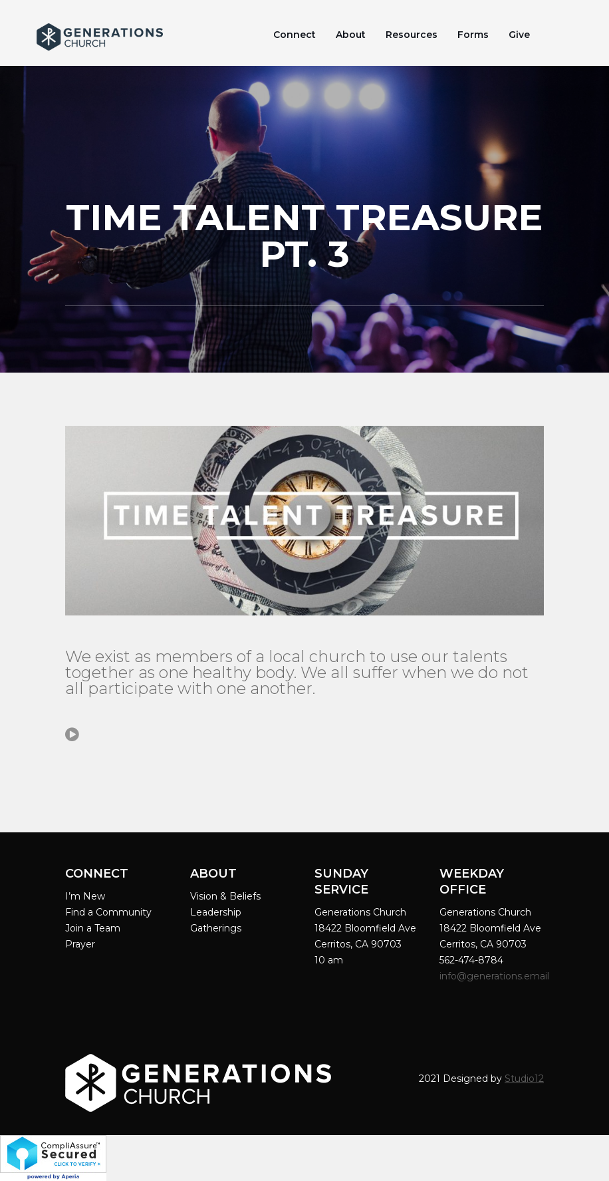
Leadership (215, 912)
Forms (473, 34)
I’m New (85, 896)
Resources (411, 34)
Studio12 (524, 1079)
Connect (294, 34)
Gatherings (215, 928)
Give (519, 34)
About (351, 34)
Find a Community (108, 912)
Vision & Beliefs (225, 896)
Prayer (80, 944)
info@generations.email (495, 976)
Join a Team (92, 928)
